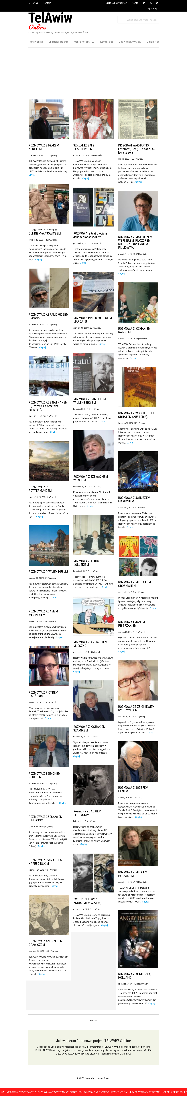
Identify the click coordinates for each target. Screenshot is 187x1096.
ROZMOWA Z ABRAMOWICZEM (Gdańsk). (48, 316)
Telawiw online (35, 41)
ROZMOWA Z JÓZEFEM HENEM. (133, 789)
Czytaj (32, 174)
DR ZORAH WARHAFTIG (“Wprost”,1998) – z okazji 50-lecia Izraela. (137, 149)
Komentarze (106, 41)
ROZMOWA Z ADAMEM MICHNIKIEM (43, 613)
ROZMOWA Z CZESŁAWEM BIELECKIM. (46, 818)
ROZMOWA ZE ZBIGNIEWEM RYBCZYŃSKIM (136, 708)
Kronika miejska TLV (84, 41)
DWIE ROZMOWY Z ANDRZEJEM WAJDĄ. (87, 901)
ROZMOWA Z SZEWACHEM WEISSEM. (90, 478)
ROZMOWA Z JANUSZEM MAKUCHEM (134, 499)
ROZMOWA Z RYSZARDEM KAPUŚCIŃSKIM (45, 861)
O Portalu (33, 2)
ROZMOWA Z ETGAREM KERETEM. (44, 147)
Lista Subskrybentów (116, 2)
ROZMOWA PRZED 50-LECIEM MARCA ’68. (92, 319)
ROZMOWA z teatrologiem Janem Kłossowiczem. (90, 235)
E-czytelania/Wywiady (130, 41)
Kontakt (47, 2)
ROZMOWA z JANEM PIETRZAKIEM (131, 623)
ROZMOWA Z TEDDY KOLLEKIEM (86, 563)
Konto (135, 2)
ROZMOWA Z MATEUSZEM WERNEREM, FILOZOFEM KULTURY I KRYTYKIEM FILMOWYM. (135, 242)
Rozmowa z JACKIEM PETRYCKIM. (87, 813)
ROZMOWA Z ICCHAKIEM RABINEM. (134, 330)
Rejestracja (152, 8)
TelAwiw (50, 21)
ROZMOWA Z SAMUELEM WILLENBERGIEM (89, 400)
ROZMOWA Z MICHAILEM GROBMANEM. (134, 584)
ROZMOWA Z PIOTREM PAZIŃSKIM (43, 694)
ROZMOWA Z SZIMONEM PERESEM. (44, 775)
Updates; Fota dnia (58, 41)
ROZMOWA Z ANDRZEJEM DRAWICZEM (46, 942)
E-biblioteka (153, 41)
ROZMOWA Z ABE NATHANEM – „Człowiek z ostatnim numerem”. (48, 406)
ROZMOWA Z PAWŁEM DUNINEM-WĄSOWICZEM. (45, 231)
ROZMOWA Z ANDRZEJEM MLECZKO (90, 644)
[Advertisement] (93, 69)
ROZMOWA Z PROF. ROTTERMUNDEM (41, 488)
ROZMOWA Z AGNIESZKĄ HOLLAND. (134, 975)
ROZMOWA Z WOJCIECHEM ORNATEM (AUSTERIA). (136, 415)
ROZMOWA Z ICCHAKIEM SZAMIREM (89, 728)
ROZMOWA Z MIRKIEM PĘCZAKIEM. (132, 874)
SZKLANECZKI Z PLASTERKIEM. (83, 147)
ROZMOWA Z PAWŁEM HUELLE (49, 571)
